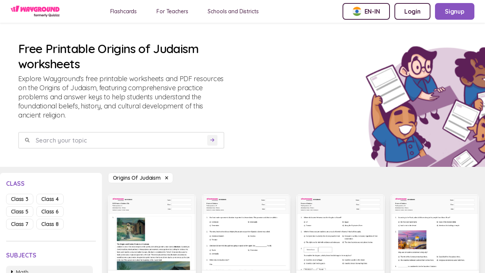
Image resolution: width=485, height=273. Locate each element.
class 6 (50, 211)
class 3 (19, 199)
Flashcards (123, 11)
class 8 (50, 224)
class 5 (19, 211)
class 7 (19, 224)
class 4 (50, 199)
